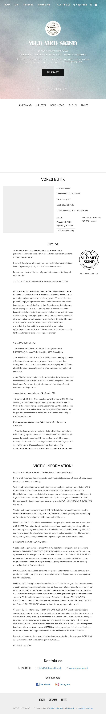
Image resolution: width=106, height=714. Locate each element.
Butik (7, 4)
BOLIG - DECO (57, 105)
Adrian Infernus (56, 708)
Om (16, 4)
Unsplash (70, 708)
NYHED (84, 105)
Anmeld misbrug (85, 708)
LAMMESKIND (25, 105)
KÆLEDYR (41, 105)
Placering (28, 4)
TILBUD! (73, 105)
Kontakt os (44, 4)
